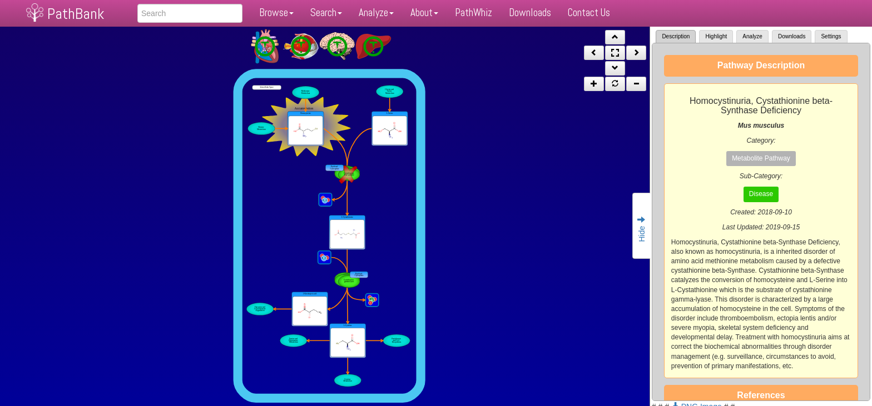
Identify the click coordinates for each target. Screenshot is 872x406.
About (424, 12)
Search (326, 12)
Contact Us (589, 12)
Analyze (376, 12)
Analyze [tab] (752, 36)
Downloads (530, 12)
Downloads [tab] (791, 36)
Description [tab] (676, 36)
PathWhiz (473, 12)
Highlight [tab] (716, 36)
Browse (276, 12)
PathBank (75, 13)
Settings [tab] (831, 36)
